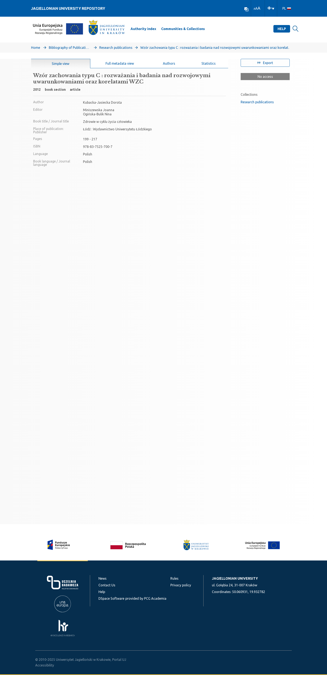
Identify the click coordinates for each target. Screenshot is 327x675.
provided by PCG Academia (145, 598)
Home (35, 47)
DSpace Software (111, 598)
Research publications (115, 47)
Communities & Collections (183, 29)
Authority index (143, 29)
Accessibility (44, 665)
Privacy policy (180, 585)
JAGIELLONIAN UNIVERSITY (235, 578)
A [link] (254, 8)
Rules (174, 578)
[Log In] (271, 8)
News (102, 578)
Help (282, 29)
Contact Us (106, 585)
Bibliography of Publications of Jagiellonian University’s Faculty (70, 47)
